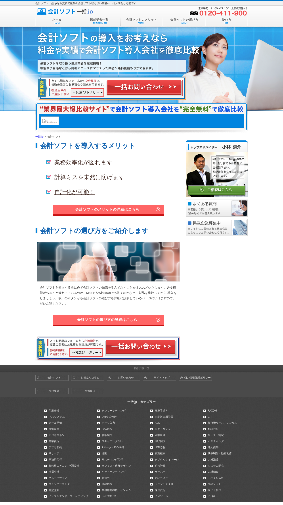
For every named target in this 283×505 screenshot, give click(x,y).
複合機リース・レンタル (222, 422)
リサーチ (54, 453)
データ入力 (108, 422)
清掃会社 (54, 471)
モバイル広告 (216, 478)
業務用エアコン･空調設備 (64, 465)
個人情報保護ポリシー (197, 377)
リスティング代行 (112, 459)
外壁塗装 (54, 490)
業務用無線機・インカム (116, 490)
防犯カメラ (161, 478)
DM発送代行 (109, 416)
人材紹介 (213, 471)
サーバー (160, 471)
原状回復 (160, 441)
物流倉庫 (54, 429)
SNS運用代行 (110, 496)
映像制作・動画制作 (220, 453)
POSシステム (57, 416)
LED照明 (160, 447)
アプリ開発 (55, 447)
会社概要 (54, 390)
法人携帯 (213, 447)
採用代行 (160, 490)
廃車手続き (161, 410)
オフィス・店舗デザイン (116, 465)
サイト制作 (214, 490)
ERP (210, 416)
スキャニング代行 (112, 441)
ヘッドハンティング (114, 471)
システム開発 (216, 465)
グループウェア (58, 478)
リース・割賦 (216, 435)
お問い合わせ (126, 377)
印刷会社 (54, 410)
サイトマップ (162, 377)
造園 (104, 453)
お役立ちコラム (90, 377)
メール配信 (55, 422)
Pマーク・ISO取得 (113, 447)
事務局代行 (55, 459)
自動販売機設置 (164, 416)
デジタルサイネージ (167, 459)
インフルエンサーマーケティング (68, 496)
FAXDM (212, 410)
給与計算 (160, 465)
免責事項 (90, 390)
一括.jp (39, 136)
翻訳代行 (213, 429)
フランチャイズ (164, 484)
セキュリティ (163, 429)
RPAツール (161, 496)
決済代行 (107, 429)
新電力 (106, 478)
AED (157, 422)
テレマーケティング (114, 410)
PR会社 (212, 496)
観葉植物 (160, 453)
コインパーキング (59, 484)
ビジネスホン (57, 435)
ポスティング (216, 441)
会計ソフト (54, 377)
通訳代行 (107, 484)
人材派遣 (213, 459)
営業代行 (54, 441)
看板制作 (107, 435)
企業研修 (160, 435)
